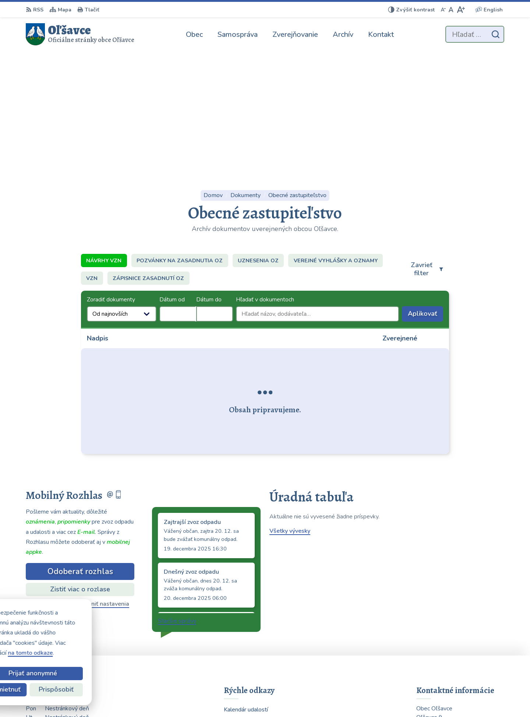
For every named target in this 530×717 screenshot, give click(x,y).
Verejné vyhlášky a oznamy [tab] (336, 139)
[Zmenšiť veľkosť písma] (443, 9)
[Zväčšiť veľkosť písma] (460, 9)
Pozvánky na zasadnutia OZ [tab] (180, 139)
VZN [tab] (92, 157)
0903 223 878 (436, 637)
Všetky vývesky (289, 410)
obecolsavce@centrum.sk (450, 655)
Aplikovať (425, 194)
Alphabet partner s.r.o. (292, 697)
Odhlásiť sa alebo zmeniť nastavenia (80, 483)
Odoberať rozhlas (80, 450)
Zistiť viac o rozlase (80, 468)
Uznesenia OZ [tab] (258, 139)
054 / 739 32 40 (438, 646)
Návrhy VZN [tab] (103, 139)
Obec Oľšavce (391, 697)
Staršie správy (177, 500)
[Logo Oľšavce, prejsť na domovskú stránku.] (80, 34)
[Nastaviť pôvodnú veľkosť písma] (451, 9)
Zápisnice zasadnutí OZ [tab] (148, 157)
